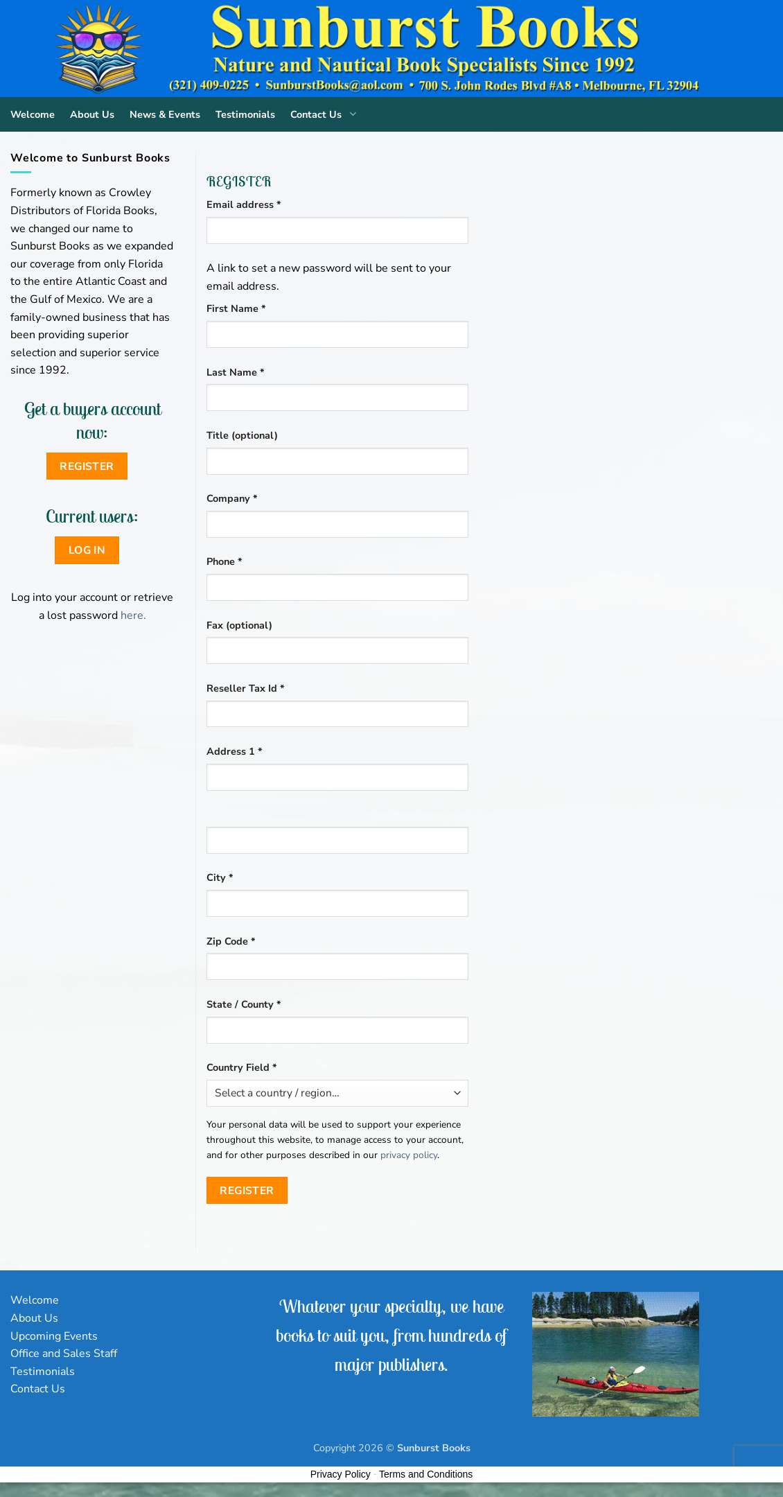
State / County (243, 1004)
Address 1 (234, 751)
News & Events (165, 114)
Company (232, 498)
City (220, 877)
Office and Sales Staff (63, 1353)
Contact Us (326, 114)
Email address (265, 204)
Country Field (241, 1067)
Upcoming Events (54, 1336)
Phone (224, 561)
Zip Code (231, 941)
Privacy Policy (340, 1474)
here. (133, 615)
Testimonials (245, 114)
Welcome (32, 114)
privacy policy (408, 1155)
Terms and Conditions (426, 1474)
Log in (87, 550)
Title (242, 435)
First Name (236, 308)
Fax (239, 625)
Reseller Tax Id (245, 688)
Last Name (235, 372)
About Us (92, 114)
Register (247, 1190)
